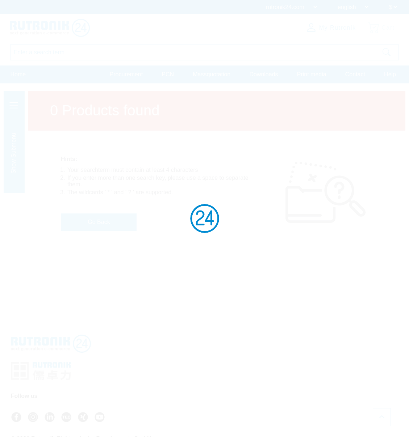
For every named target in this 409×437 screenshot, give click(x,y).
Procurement (126, 74)
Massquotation (211, 74)
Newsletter (333, 378)
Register (334, 399)
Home (18, 74)
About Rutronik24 (340, 385)
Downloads (263, 74)
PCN (168, 74)
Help (390, 74)
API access (333, 365)
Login (331, 392)
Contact (355, 74)
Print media (311, 74)
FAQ (326, 359)
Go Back (99, 222)
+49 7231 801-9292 (265, 368)
